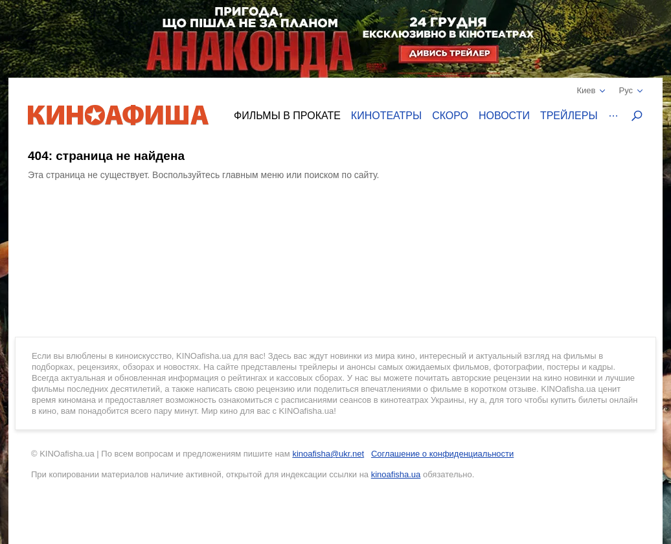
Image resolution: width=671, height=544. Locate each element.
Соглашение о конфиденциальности (442, 454)
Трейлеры (569, 115)
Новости (504, 115)
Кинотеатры (386, 115)
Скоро (450, 115)
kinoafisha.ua (396, 474)
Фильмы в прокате (287, 115)
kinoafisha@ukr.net (328, 454)
